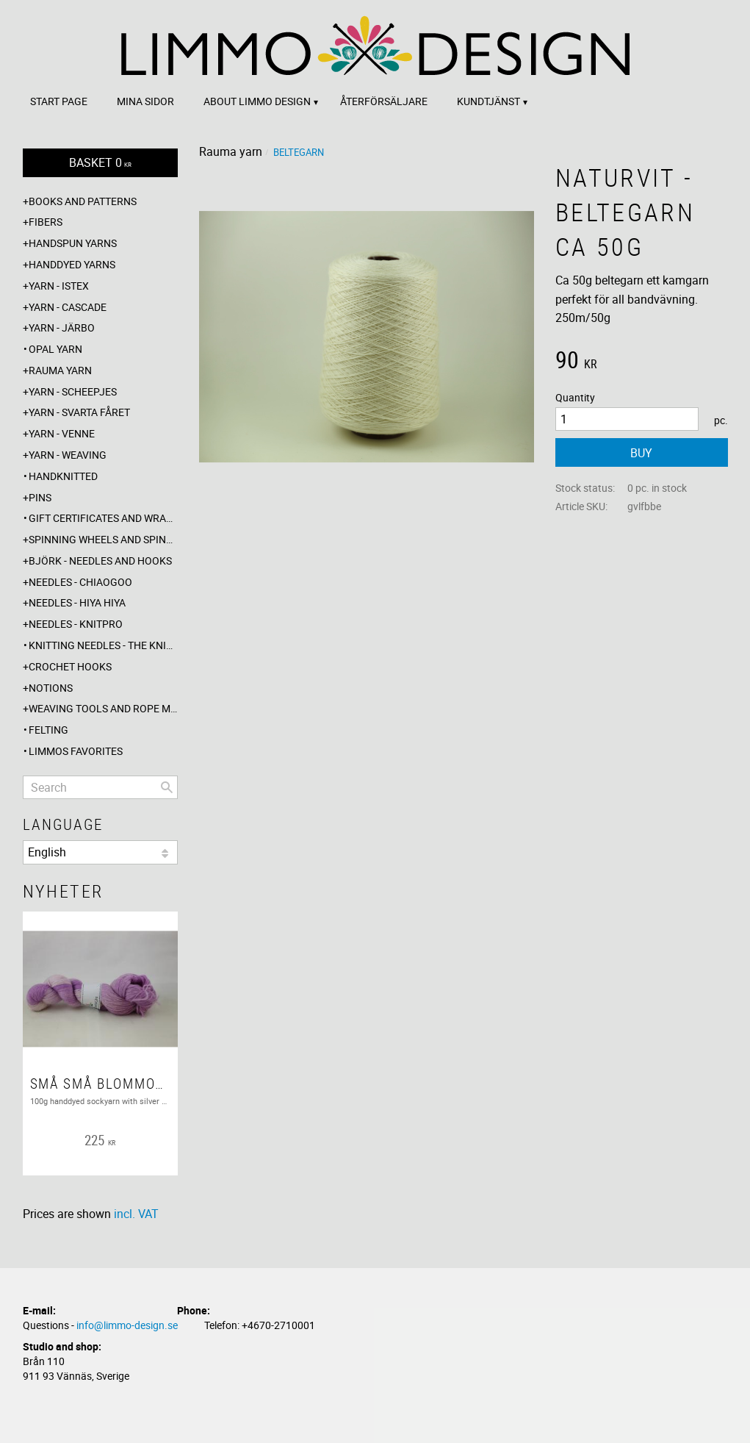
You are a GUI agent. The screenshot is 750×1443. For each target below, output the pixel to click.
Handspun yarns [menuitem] (73, 243)
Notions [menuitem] (51, 688)
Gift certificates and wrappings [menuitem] (103, 518)
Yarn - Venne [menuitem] (62, 433)
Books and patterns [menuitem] (83, 201)
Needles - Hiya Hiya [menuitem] (77, 602)
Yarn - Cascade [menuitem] (68, 307)
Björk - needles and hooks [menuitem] (100, 560)
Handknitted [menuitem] (63, 476)
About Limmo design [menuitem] (257, 101)
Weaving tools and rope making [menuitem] (103, 708)
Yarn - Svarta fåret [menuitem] (79, 412)
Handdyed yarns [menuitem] (72, 264)
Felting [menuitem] (48, 730)
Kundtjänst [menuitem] (488, 101)
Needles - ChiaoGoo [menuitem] (80, 582)
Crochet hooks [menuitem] (70, 666)
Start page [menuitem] (58, 101)
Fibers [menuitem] (45, 222)
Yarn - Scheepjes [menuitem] (73, 391)
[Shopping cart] (100, 162)
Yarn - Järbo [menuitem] (62, 327)
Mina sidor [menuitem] (145, 101)
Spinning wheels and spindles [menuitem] (103, 539)
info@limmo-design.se (127, 1325)
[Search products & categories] (100, 787)
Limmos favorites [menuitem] (76, 751)
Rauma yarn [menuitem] (60, 370)
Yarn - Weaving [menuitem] (68, 455)
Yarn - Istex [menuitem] (59, 286)
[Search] (167, 787)
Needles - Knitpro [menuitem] (76, 624)
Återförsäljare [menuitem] (384, 101)
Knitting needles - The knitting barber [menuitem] (103, 645)
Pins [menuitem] (40, 497)
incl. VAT (136, 1214)
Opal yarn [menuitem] (55, 349)
